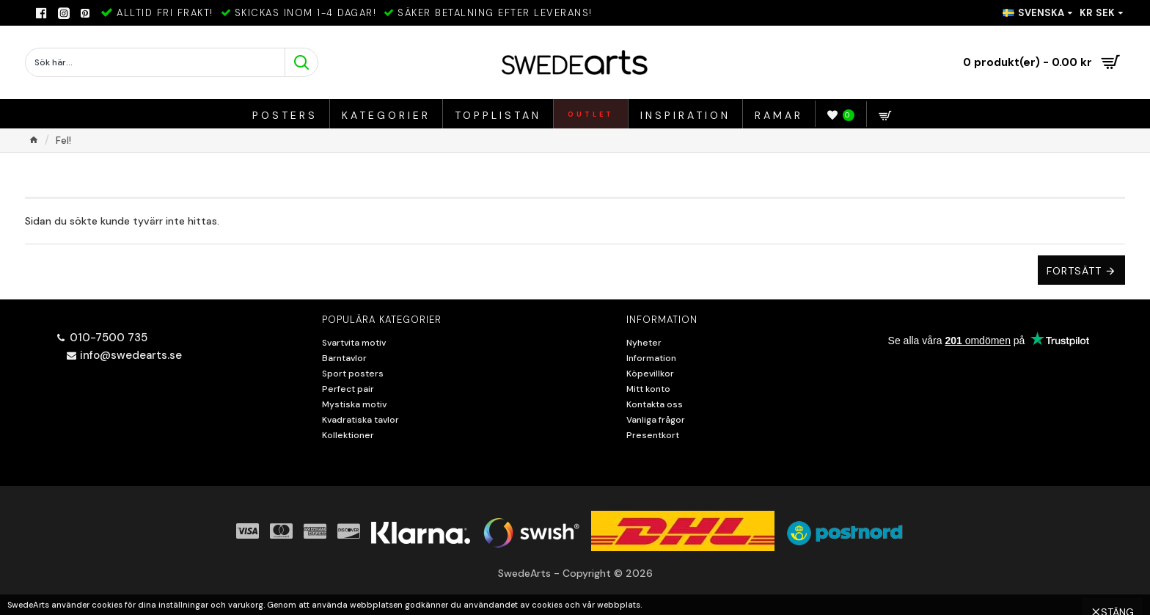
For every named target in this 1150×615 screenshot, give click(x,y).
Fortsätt (1074, 270)
